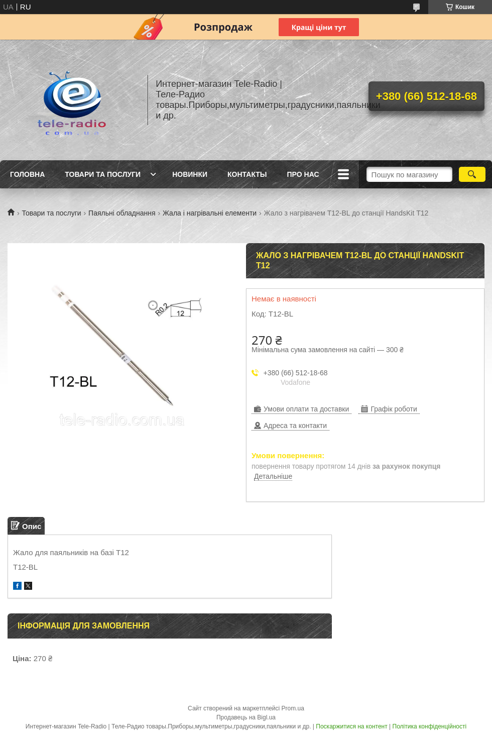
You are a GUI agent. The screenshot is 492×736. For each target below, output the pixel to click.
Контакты (247, 174)
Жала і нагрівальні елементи (210, 213)
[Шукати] (472, 174)
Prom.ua (293, 708)
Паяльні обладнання (122, 213)
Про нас (303, 174)
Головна (27, 174)
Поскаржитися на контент (351, 726)
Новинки (189, 174)
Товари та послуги (103, 174)
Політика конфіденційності (430, 726)
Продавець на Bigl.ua (246, 717)
